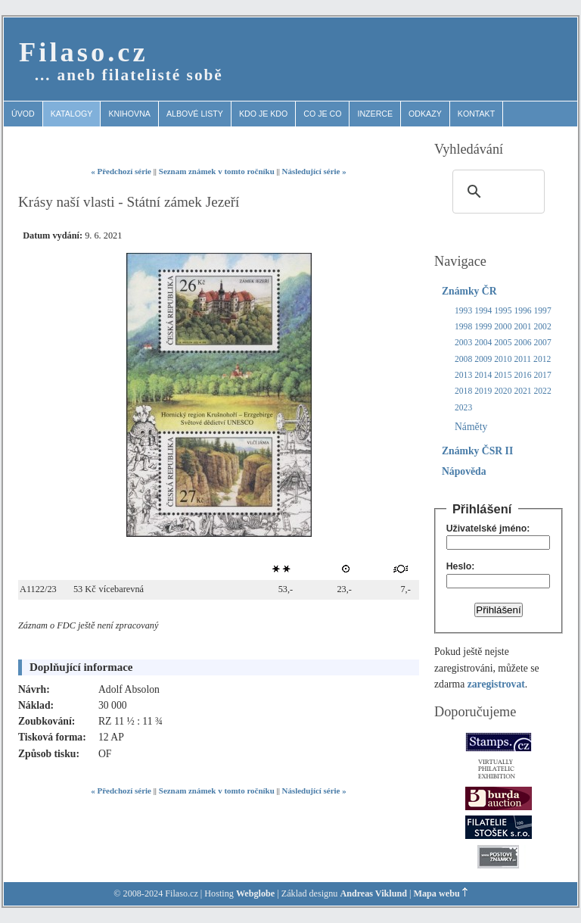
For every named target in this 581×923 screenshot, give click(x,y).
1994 (483, 311)
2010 (502, 359)
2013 (463, 375)
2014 (483, 375)
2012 (542, 359)
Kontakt (476, 113)
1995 (502, 311)
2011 (522, 359)
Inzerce (375, 113)
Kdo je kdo (263, 113)
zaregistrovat (496, 684)
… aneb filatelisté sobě (128, 75)
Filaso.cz (83, 51)
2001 (522, 327)
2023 (463, 408)
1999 (483, 327)
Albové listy (194, 113)
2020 (502, 391)
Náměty (471, 426)
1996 (522, 311)
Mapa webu (437, 893)
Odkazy (425, 113)
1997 (542, 311)
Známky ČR (469, 291)
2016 (522, 375)
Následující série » (314, 171)
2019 (483, 391)
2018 (463, 391)
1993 (463, 311)
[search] (496, 191)
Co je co (322, 113)
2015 (502, 375)
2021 (522, 391)
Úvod (23, 113)
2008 (463, 359)
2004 (483, 343)
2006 (522, 343)
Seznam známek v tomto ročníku (217, 171)
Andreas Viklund (373, 893)
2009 (483, 359)
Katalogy (72, 113)
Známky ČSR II (477, 451)
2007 (542, 343)
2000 (502, 327)
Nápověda (464, 471)
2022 (542, 391)
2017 (542, 375)
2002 (542, 327)
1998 (463, 327)
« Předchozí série (121, 171)
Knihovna (129, 113)
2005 (502, 343)
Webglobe (255, 893)
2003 (463, 343)
